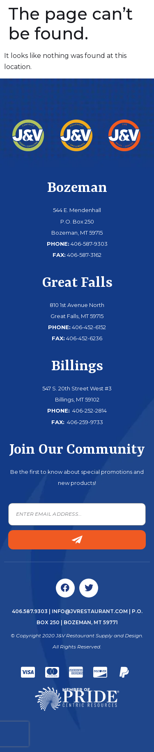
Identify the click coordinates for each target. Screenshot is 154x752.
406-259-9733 (84, 422)
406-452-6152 (89, 327)
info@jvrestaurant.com (90, 611)
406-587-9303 (89, 243)
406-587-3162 (84, 254)
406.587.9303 (30, 611)
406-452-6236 (84, 338)
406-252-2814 (89, 410)
